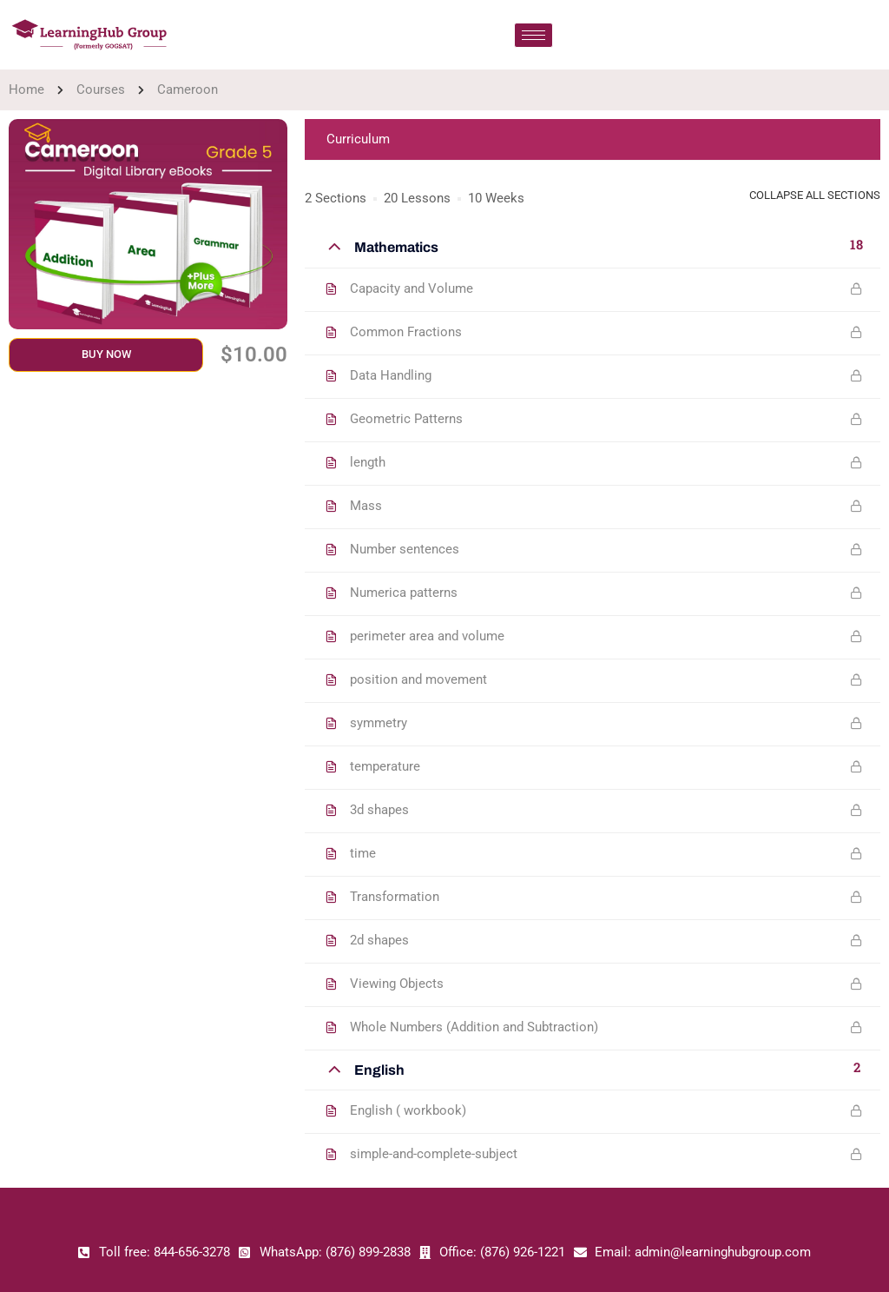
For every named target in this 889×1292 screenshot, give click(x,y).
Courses (100, 89)
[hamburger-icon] (533, 35)
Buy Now (106, 354)
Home (26, 89)
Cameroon (187, 89)
